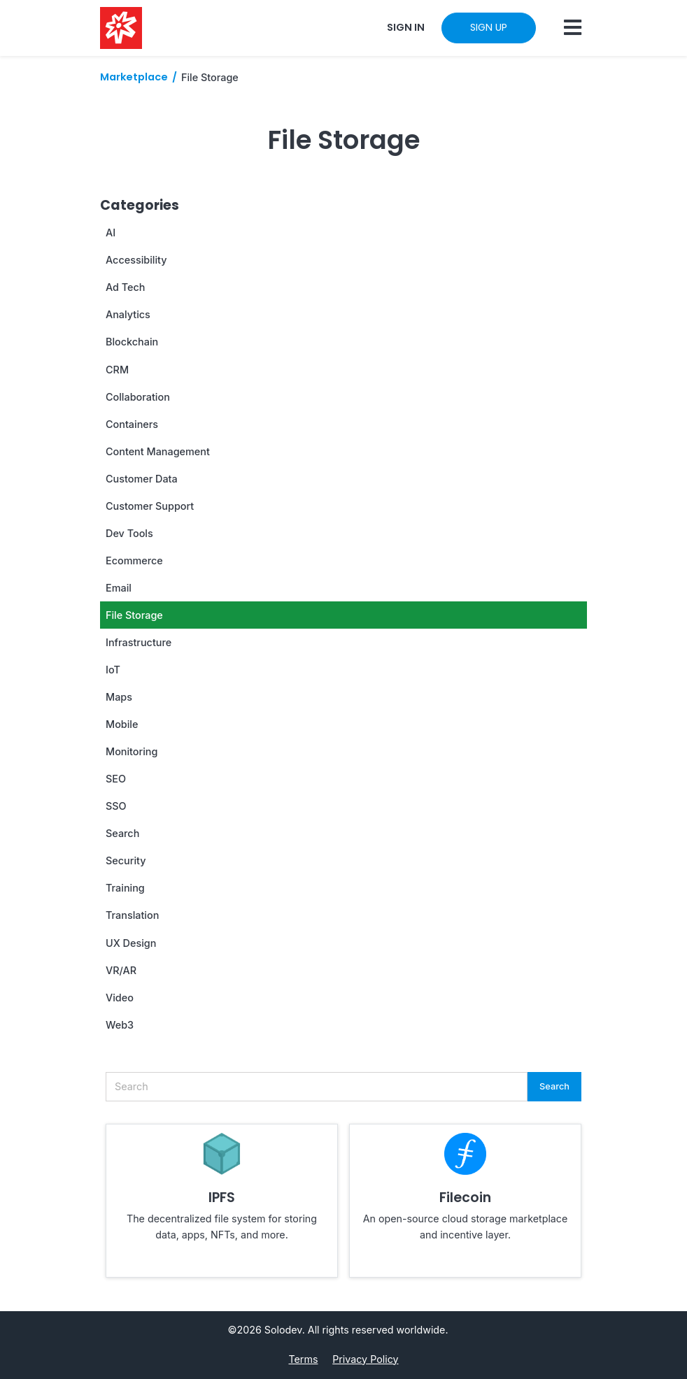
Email (119, 588)
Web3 (120, 1025)
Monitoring (131, 751)
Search (122, 833)
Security (126, 860)
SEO (116, 779)
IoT (113, 670)
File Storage (134, 615)
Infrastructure (138, 642)
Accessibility (136, 260)
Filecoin (465, 1197)
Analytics (128, 314)
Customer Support (150, 506)
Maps (119, 697)
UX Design (131, 943)
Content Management (158, 451)
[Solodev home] (121, 28)
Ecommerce (134, 560)
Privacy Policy (365, 1359)
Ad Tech (126, 287)
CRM (117, 370)
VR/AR (121, 970)
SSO (116, 806)
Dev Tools (129, 533)
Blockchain (132, 342)
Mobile (122, 724)
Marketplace (134, 77)
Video (120, 997)
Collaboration (138, 397)
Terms (303, 1359)
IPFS (221, 1197)
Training (125, 888)
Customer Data (142, 479)
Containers (132, 424)
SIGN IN (406, 27)
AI (110, 232)
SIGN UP (488, 27)
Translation (132, 915)
